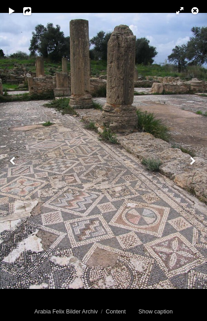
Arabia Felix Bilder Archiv (66, 311)
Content (116, 311)
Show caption (155, 311)
